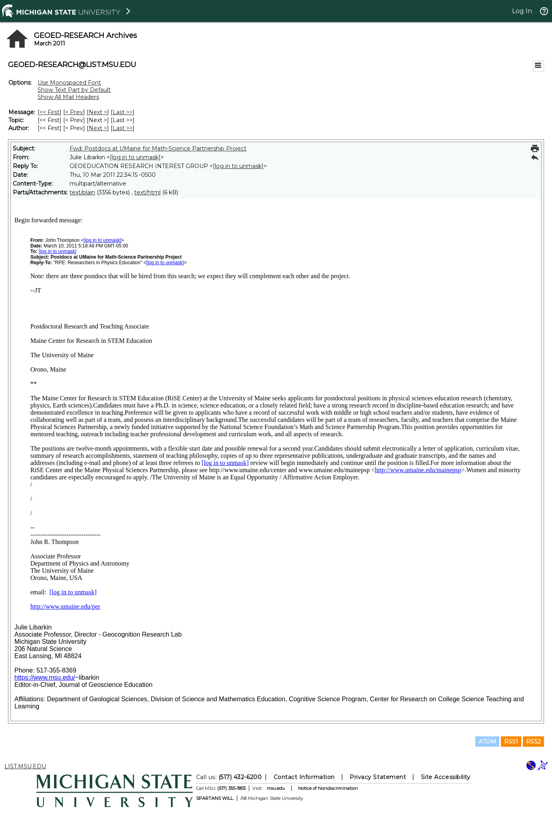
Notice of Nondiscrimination (328, 788)
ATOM (487, 741)
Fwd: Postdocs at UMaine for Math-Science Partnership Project (157, 148)
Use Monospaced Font (69, 82)
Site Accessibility (446, 777)
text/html (147, 192)
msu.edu (276, 788)
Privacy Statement (377, 777)
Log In (522, 11)
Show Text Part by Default (74, 89)
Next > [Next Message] (98, 112)
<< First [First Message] (50, 112)
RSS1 (511, 741)
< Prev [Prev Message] (74, 112)
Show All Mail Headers (68, 97)
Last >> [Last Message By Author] (123, 128)
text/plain (82, 192)
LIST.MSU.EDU (25, 766)
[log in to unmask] (135, 157)
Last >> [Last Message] (123, 112)
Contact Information (304, 777)
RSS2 (533, 741)
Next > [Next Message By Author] (98, 128)
